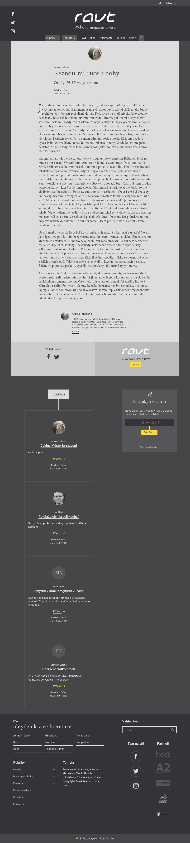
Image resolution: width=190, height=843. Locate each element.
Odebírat (149, 432)
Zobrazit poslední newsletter (148, 440)
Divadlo (79, 773)
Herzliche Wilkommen (58, 669)
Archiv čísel (83, 735)
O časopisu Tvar (54, 748)
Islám (65, 785)
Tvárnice (120, 37)
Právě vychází (96, 769)
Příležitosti (105, 37)
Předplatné (82, 742)
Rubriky (52, 37)
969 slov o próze (91, 781)
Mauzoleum (69, 773)
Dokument (82, 777)
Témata (69, 37)
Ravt (83, 37)
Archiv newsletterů (149, 447)
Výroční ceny (94, 777)
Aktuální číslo (21, 735)
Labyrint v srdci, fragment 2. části (59, 591)
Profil (74, 331)
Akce (92, 37)
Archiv (132, 37)
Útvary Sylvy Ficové (72, 781)
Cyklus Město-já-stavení (59, 446)
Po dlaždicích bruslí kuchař (58, 516)
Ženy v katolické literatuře (75, 769)
